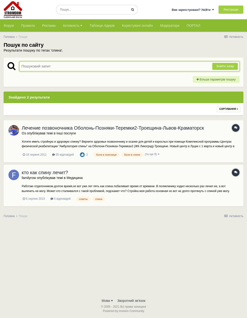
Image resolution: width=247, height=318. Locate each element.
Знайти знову (225, 66)
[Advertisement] (123, 259)
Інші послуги (66, 133)
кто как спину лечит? (45, 172)
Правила (28, 25)
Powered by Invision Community (123, 311)
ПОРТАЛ (193, 25)
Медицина (75, 178)
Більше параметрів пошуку (216, 79)
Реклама (48, 25)
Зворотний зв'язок (131, 301)
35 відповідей (63, 154)
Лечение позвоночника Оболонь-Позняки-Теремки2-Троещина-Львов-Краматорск (113, 128)
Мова (107, 301)
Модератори (169, 25)
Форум (9, 25)
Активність (72, 25)
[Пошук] (91, 9)
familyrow (29, 178)
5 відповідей (60, 198)
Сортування (228, 109)
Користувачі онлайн (137, 25)
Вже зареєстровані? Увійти (193, 10)
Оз (24, 133)
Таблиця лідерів (102, 25)
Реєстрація (231, 9)
